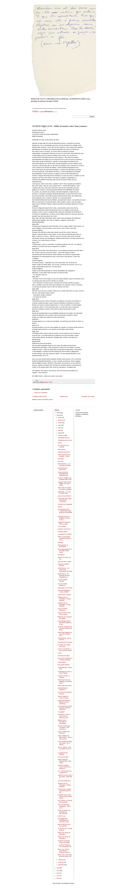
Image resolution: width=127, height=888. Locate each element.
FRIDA (60, 443)
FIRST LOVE (61, 816)
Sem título (61, 459)
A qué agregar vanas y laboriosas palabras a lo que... (65, 622)
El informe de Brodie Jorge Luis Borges (64, 841)
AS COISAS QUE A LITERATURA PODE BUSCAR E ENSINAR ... (65, 512)
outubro (60, 859)
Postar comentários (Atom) (45, 399)
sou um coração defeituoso (62, 584)
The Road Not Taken (64, 655)
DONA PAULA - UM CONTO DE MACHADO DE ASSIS (65, 569)
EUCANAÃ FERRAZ (64, 665)
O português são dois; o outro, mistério (65, 672)
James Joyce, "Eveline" (64, 594)
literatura (49, 111)
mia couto (61, 461)
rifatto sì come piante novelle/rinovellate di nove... (64, 538)
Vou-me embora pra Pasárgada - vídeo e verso (64, 806)
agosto (60, 433)
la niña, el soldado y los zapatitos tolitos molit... (65, 478)
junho (60, 427)
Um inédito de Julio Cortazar (63, 446)
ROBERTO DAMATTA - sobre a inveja (64, 523)
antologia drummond (64, 452)
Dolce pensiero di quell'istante (63, 545)
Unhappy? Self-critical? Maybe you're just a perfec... (64, 483)
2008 (58, 412)
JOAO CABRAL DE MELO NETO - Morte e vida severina (65, 737)
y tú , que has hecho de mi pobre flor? (64, 771)
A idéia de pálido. (63, 531)
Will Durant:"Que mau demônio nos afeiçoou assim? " (65, 681)
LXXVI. (60, 653)
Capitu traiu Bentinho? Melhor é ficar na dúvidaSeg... (64, 702)
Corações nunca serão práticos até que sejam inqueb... (65, 796)
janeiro (60, 417)
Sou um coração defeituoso (62, 609)
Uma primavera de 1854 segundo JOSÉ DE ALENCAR (65, 707)
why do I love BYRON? (64, 496)
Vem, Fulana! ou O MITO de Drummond (65, 801)
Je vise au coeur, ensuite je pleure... (65, 829)
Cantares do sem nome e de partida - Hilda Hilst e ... (65, 776)
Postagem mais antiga (87, 396)
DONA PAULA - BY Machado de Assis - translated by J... (64, 575)
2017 (58, 875)
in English (41, 111)
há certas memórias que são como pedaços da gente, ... (65, 628)
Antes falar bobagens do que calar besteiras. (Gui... (65, 634)
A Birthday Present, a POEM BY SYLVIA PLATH (64, 518)
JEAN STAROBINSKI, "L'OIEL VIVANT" (64, 591)
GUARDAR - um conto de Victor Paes (64, 492)
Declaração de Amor (64, 437)
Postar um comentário (41, 392)
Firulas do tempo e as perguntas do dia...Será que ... (64, 812)
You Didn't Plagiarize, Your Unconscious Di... (65, 845)
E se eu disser (62, 526)
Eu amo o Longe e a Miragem (64, 676)
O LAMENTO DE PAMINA (63, 753)
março (60, 422)
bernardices (61, 555)
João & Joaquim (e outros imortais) (63, 697)
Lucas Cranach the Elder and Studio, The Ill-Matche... (65, 743)
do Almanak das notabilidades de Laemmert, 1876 (63, 820)
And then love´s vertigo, (65, 561)
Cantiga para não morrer (65, 440)
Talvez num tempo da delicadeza (64, 833)
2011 (58, 870)
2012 (58, 873)
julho (59, 430)
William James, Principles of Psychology (62, 721)
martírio (60, 507)
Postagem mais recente (39, 396)
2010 (58, 868)
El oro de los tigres (63, 757)
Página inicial (64, 396)
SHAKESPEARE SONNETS (63, 688)
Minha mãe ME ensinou (65, 685)
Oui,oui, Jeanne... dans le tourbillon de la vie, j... (65, 748)
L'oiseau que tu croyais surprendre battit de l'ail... (64, 790)
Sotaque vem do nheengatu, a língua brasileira (64, 598)
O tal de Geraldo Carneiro (62, 580)
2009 (58, 415)
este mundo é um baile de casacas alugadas (65, 488)
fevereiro (61, 420)
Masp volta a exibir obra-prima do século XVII (65, 855)
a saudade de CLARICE (65, 534)
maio (59, 425)
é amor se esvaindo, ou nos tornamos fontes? (65, 649)
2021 (58, 878)
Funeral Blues (62, 662)
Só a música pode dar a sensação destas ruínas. (65, 550)
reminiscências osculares (65, 642)
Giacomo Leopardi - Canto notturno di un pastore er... (64, 767)
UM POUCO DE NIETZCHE (62, 468)
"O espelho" (61, 712)
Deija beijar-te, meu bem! (65, 588)
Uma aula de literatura (64, 781)
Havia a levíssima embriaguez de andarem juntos (63, 473)
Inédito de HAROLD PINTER (63, 564)
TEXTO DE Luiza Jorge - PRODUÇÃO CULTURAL (65, 500)
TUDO (35, 111)
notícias (55, 111)
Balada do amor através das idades (65, 617)
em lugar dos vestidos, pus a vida (64, 645)
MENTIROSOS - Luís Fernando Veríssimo (64, 464)
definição (60, 542)
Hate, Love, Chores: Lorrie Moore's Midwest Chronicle (64, 850)
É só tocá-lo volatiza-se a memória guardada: (65, 659)
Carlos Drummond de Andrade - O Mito (64, 455)
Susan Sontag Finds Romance (64, 732)
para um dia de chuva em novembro (64, 825)
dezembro (61, 864)
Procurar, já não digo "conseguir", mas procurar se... (64, 727)
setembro (61, 435)
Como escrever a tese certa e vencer (64, 613)
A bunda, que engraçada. (65, 504)
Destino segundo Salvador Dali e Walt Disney (64, 761)
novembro (61, 862)
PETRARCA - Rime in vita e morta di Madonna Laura (64, 716)
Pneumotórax (62, 449)
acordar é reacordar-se (64, 529)
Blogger (72, 883)
